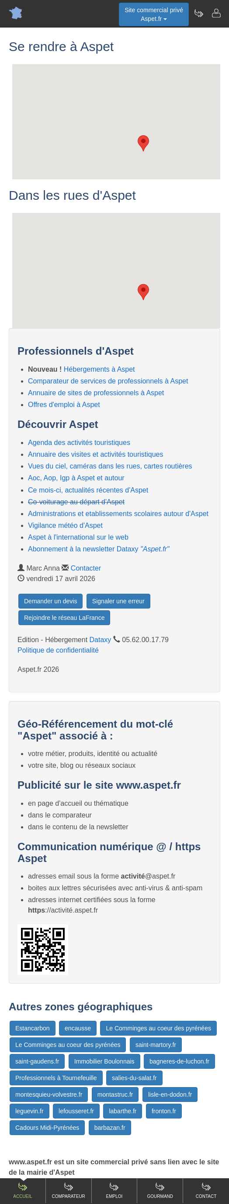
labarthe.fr (122, 1111)
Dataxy (100, 639)
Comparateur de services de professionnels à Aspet (108, 381)
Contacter (86, 568)
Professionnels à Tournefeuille (56, 1077)
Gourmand (160, 1190)
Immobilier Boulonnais (104, 1061)
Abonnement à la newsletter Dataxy (99, 549)
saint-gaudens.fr (37, 1061)
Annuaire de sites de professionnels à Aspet (96, 393)
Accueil (22, 1190)
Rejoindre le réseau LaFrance (64, 617)
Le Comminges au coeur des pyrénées (158, 1028)
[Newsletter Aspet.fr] (198, 13)
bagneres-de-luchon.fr (179, 1061)
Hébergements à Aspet (99, 369)
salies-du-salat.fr (134, 1077)
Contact (206, 1190)
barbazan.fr (109, 1127)
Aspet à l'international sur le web (78, 537)
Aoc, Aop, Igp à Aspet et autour (76, 478)
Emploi (114, 1190)
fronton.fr (164, 1111)
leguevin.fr (29, 1111)
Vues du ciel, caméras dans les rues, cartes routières (110, 466)
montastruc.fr (115, 1094)
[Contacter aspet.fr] (216, 13)
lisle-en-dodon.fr (170, 1094)
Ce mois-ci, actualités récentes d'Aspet (88, 490)
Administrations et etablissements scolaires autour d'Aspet (118, 513)
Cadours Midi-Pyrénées (47, 1127)
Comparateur (68, 1190)
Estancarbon (32, 1028)
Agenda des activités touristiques (79, 442)
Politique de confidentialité (58, 650)
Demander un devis (50, 601)
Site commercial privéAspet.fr (154, 14)
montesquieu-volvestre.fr (48, 1094)
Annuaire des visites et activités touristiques (95, 454)
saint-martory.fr (155, 1044)
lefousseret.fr (76, 1111)
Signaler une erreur (118, 601)
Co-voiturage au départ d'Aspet (76, 502)
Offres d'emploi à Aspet (64, 404)
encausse (78, 1028)
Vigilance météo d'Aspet (65, 525)
